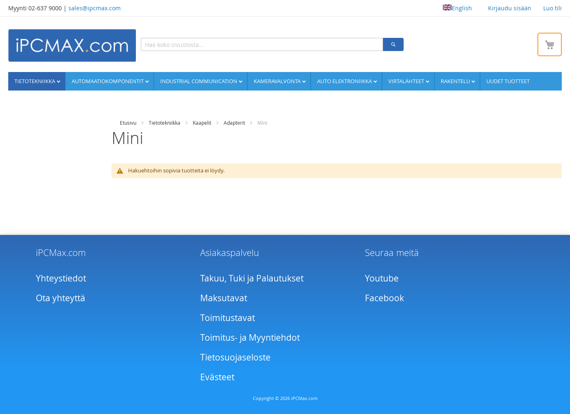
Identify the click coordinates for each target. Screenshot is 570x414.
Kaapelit (202, 122)
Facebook (384, 298)
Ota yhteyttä (60, 298)
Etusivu (128, 122)
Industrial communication (199, 81)
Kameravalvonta (278, 81)
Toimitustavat (227, 317)
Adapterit (234, 122)
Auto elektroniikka (345, 81)
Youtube (382, 278)
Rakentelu (456, 81)
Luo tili (552, 8)
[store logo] (72, 45)
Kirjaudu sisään (509, 8)
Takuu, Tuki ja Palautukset (252, 278)
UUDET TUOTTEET (508, 81)
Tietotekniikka (35, 81)
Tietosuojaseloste (235, 357)
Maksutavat (223, 298)
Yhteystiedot (61, 278)
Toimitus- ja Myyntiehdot (250, 337)
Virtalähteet (406, 81)
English (457, 8)
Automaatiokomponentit (108, 81)
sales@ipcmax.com (94, 8)
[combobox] (262, 44)
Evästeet (217, 377)
